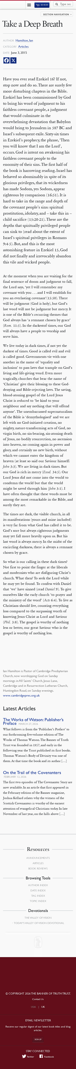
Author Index (38, 885)
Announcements (38, 857)
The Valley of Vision (38, 917)
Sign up (38, 1039)
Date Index (38, 890)
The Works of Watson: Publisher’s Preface (33, 721)
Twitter (28, 1056)
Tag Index (38, 895)
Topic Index (38, 901)
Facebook (47, 1056)
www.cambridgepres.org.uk (21, 695)
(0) (42, 4)
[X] (13, 60)
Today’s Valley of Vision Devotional (39, 923)
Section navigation (56, 14)
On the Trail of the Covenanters (32, 772)
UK (43, 1006)
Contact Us (38, 999)
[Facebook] (6, 60)
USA (33, 1006)
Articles (23, 46)
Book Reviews (38, 868)
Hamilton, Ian (24, 40)
